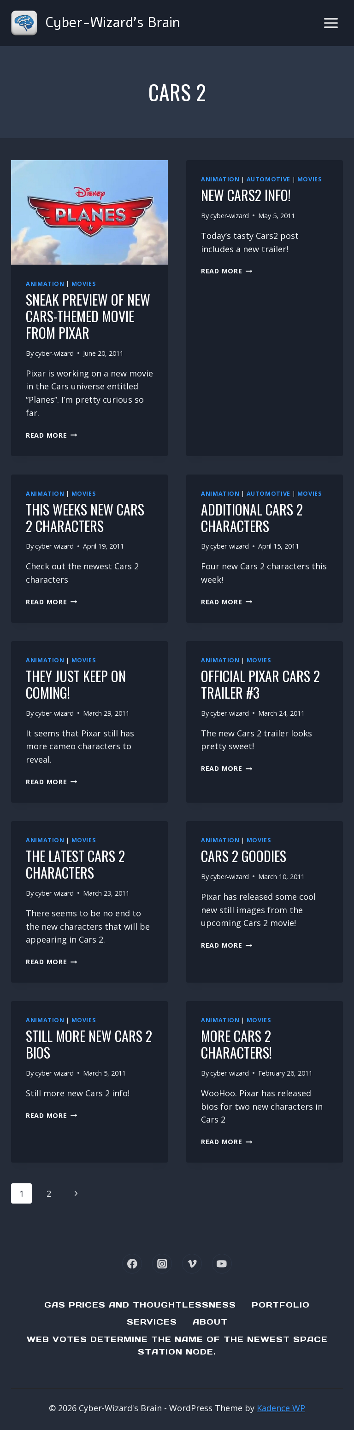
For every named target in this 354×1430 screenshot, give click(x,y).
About (210, 1322)
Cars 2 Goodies (243, 855)
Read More (51, 435)
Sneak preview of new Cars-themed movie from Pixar (88, 316)
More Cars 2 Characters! (236, 1044)
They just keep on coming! (76, 684)
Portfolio (281, 1305)
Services (152, 1322)
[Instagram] (162, 1264)
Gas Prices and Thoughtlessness (140, 1305)
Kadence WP (281, 1407)
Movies (83, 284)
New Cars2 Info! (246, 195)
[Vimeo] (192, 1264)
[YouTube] (222, 1264)
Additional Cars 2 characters (252, 517)
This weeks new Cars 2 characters (85, 517)
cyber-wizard (54, 353)
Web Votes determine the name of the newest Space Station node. (177, 1345)
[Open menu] (331, 23)
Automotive (268, 179)
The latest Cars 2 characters (75, 864)
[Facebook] (132, 1264)
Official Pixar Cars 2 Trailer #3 (260, 684)
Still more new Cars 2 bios (89, 1044)
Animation (45, 284)
